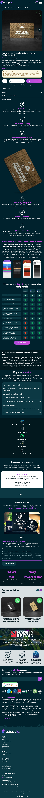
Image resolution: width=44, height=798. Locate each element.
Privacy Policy (6, 768)
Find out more (6, 717)
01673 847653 (33, 257)
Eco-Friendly (5, 746)
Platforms (5, 743)
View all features (22, 342)
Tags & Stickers (6, 739)
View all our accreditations (36, 661)
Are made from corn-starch (22, 661)
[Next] (39, 30)
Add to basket (34, 81)
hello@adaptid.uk (7, 776)
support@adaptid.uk (8, 780)
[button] (40, 677)
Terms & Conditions (7, 767)
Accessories (5, 745)
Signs (3, 741)
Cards (3, 738)
